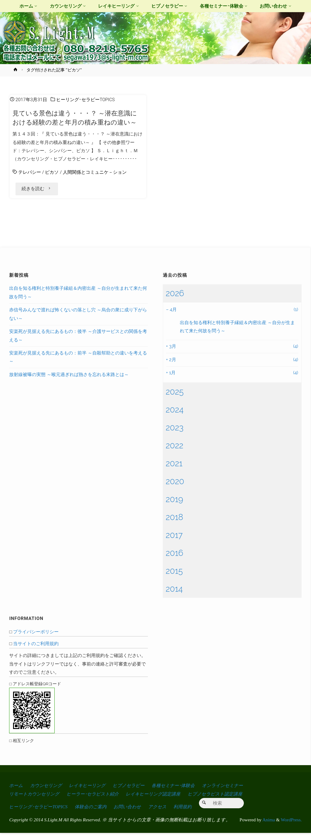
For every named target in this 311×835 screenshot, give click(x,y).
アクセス (163, 808)
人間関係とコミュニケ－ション (95, 172)
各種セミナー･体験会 (181, 787)
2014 (174, 591)
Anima (268, 821)
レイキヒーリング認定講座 (160, 796)
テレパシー (29, 172)
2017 (174, 537)
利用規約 (189, 808)
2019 (174, 501)
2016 (174, 555)
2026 (175, 295)
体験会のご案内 (94, 808)
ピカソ (52, 172)
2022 (174, 448)
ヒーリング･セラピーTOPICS (85, 99)
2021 (174, 466)
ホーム (16, 787)
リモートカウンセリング (35, 796)
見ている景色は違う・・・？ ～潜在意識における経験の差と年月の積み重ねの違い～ (74, 117)
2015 (174, 573)
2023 (175, 430)
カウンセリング (48, 787)
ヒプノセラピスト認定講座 (224, 796)
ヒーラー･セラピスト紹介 (97, 796)
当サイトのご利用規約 (36, 646)
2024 (175, 412)
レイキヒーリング (91, 787)
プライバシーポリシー (36, 634)
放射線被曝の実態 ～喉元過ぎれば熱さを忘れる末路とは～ (69, 377)
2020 (175, 483)
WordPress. (291, 821)
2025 (175, 394)
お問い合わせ (132, 808)
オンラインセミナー (232, 787)
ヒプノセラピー (135, 787)
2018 (174, 519)
